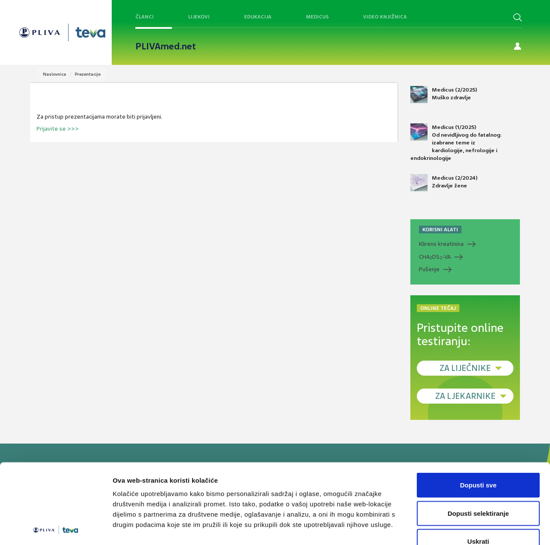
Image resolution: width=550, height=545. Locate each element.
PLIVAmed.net (165, 46)
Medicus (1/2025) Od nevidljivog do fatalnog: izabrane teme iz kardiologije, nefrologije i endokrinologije (456, 142)
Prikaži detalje (445, 528)
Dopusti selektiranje (478, 460)
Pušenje (429, 269)
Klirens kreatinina (441, 244)
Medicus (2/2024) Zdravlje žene (443, 182)
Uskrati (478, 488)
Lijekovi (199, 17)
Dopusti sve (478, 432)
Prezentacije (88, 74)
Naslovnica (54, 74)
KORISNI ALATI (440, 230)
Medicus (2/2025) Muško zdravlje (443, 94)
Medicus (317, 17)
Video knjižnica (385, 17)
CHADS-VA (435, 257)
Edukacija (258, 17)
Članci (144, 17)
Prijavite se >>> (58, 128)
